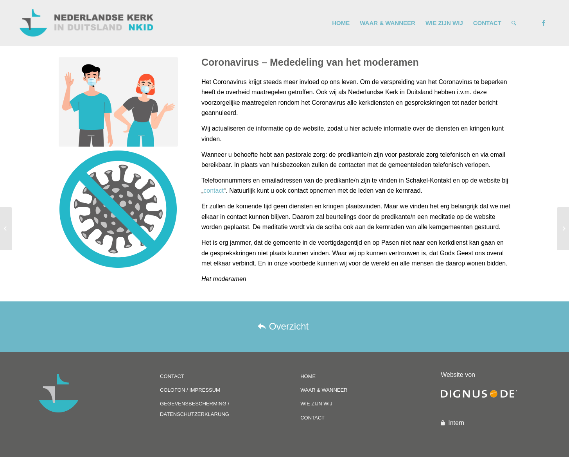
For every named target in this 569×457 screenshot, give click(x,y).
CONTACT (172, 376)
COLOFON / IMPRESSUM (190, 390)
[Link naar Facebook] (543, 23)
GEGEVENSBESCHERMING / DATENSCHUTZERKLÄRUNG (194, 409)
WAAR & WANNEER (323, 390)
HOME (308, 376)
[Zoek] (513, 23)
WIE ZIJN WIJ (316, 404)
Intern (456, 422)
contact (213, 190)
